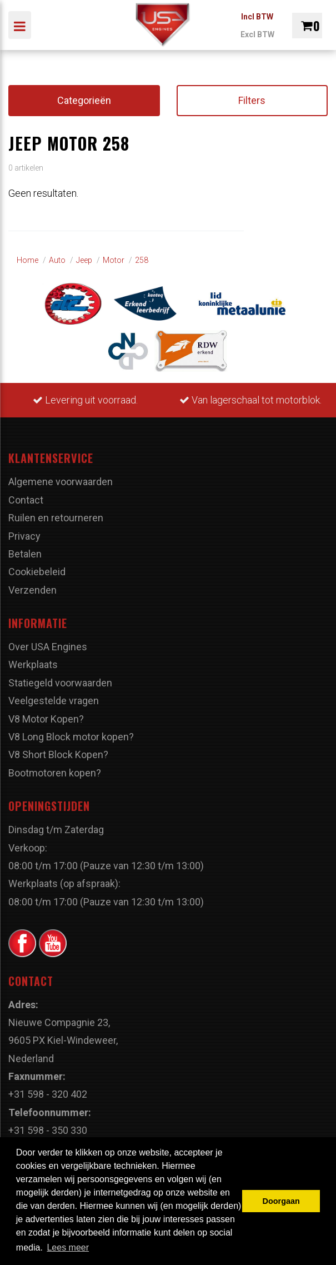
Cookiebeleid (37, 571)
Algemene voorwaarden (60, 481)
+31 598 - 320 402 (47, 1094)
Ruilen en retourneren (55, 518)
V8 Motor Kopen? (46, 719)
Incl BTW (257, 16)
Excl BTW (257, 34)
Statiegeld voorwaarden (60, 683)
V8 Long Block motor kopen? (71, 737)
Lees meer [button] (68, 1247)
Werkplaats (33, 664)
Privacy (24, 536)
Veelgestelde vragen (53, 700)
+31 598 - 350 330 (47, 1130)
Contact (25, 500)
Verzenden (32, 590)
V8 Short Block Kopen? (58, 754)
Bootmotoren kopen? (54, 773)
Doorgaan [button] (281, 1201)
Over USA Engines (47, 647)
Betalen (25, 554)
